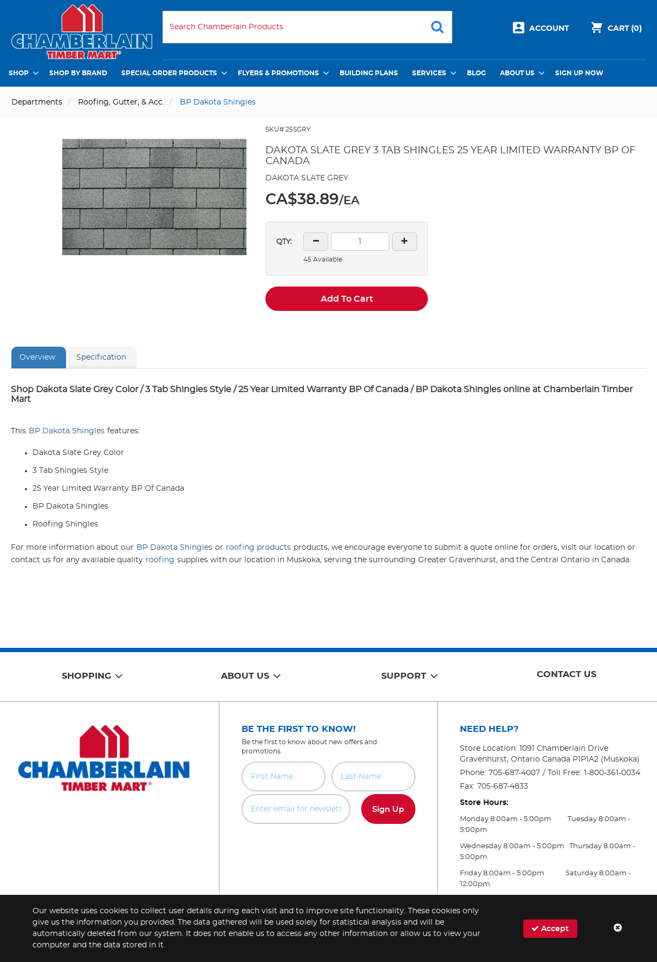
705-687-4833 (502, 786)
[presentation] (328, 848)
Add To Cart (347, 299)
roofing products (258, 547)
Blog (476, 73)
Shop (19, 73)
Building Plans (369, 73)
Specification (101, 357)
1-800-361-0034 (612, 773)
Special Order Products (169, 73)
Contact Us (566, 674)
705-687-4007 (514, 773)
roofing (160, 560)
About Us (517, 73)
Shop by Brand (78, 73)
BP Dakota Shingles (67, 431)
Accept (550, 928)
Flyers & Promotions (278, 73)
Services (429, 73)
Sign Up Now (579, 73)
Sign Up (388, 809)
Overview (37, 357)
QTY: (284, 241)
